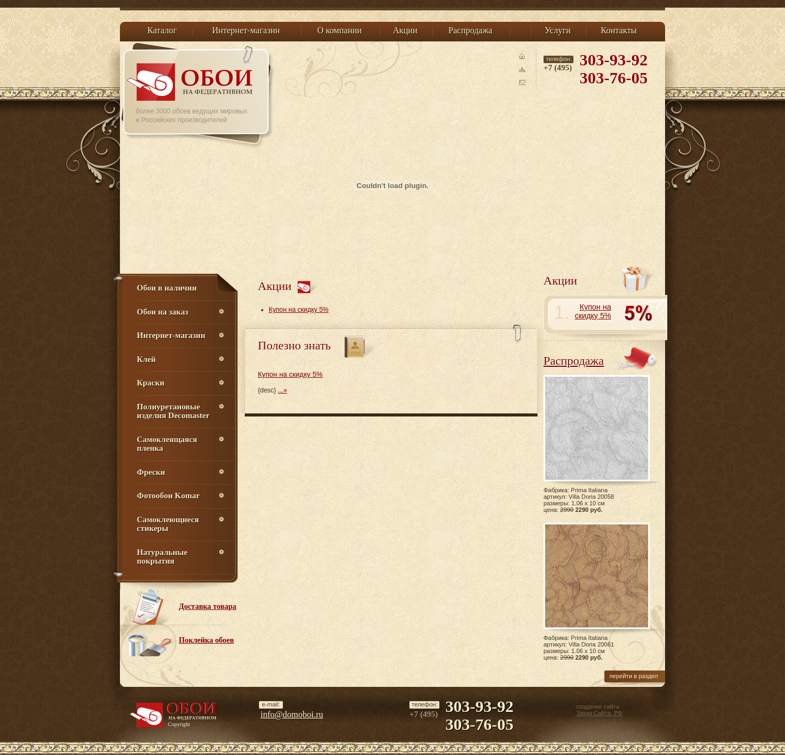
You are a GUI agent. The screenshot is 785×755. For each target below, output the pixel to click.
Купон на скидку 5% (299, 309)
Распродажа (574, 360)
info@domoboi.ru (292, 714)
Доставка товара (208, 606)
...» (282, 390)
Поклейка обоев (206, 640)
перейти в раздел (633, 676)
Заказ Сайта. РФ (599, 713)
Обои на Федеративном (192, 82)
